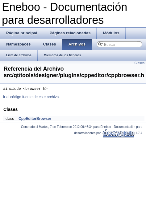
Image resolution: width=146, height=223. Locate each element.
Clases (139, 63)
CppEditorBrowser (35, 119)
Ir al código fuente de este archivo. (31, 98)
